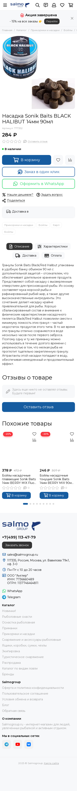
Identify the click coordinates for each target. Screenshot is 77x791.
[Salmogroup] (20, 5)
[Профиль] (54, 5)
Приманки (9, 628)
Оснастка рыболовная (18, 622)
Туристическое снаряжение (23, 657)
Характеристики (53, 247)
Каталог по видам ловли (20, 668)
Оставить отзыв (39, 407)
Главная (7, 30)
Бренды (8, 674)
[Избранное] (62, 5)
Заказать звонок (17, 545)
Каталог (21, 30)
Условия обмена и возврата (22, 699)
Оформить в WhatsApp (38, 183)
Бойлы (68, 30)
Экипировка (11, 651)
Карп (56, 225)
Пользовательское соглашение (25, 693)
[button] (25, 504)
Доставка (25, 256)
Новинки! (9, 611)
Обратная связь (13, 711)
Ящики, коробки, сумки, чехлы (24, 645)
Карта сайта (51, 763)
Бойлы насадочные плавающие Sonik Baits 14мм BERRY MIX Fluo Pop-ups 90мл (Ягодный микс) (19, 479)
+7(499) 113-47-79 (19, 537)
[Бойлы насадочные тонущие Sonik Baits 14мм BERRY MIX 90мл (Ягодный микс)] (57, 448)
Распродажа (11, 663)
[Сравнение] (70, 160)
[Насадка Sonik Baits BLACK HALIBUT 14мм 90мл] (38, 72)
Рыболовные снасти (17, 617)
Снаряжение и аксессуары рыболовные (31, 640)
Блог (5, 705)
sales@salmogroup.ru (22, 554)
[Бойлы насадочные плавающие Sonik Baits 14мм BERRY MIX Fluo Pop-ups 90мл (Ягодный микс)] (20, 448)
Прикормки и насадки (45, 30)
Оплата (53, 256)
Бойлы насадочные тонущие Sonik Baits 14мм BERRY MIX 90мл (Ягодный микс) (56, 479)
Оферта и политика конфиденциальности (33, 688)
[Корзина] (70, 5)
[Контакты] (46, 5)
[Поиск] (37, 5)
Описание (19, 247)
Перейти (51, 21)
